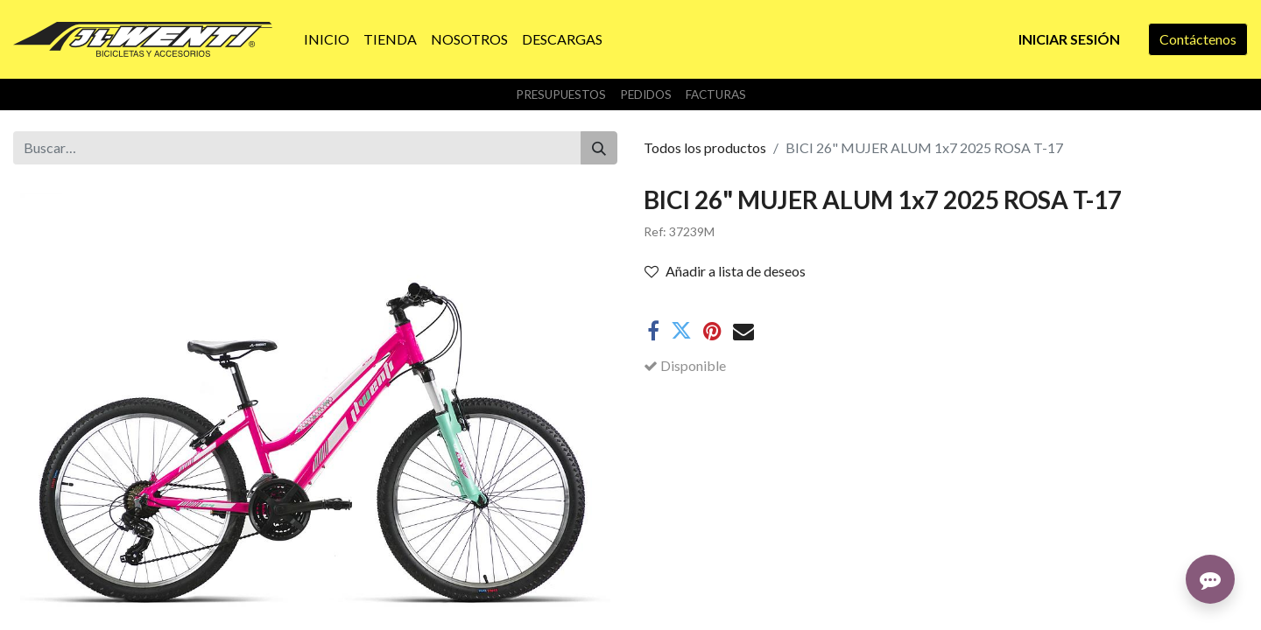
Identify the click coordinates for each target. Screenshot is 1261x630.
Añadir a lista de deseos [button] (725, 270)
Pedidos (646, 95)
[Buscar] (599, 147)
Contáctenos (1197, 39)
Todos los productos (705, 147)
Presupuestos (561, 95)
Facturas (716, 95)
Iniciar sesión (1069, 39)
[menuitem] (326, 39)
